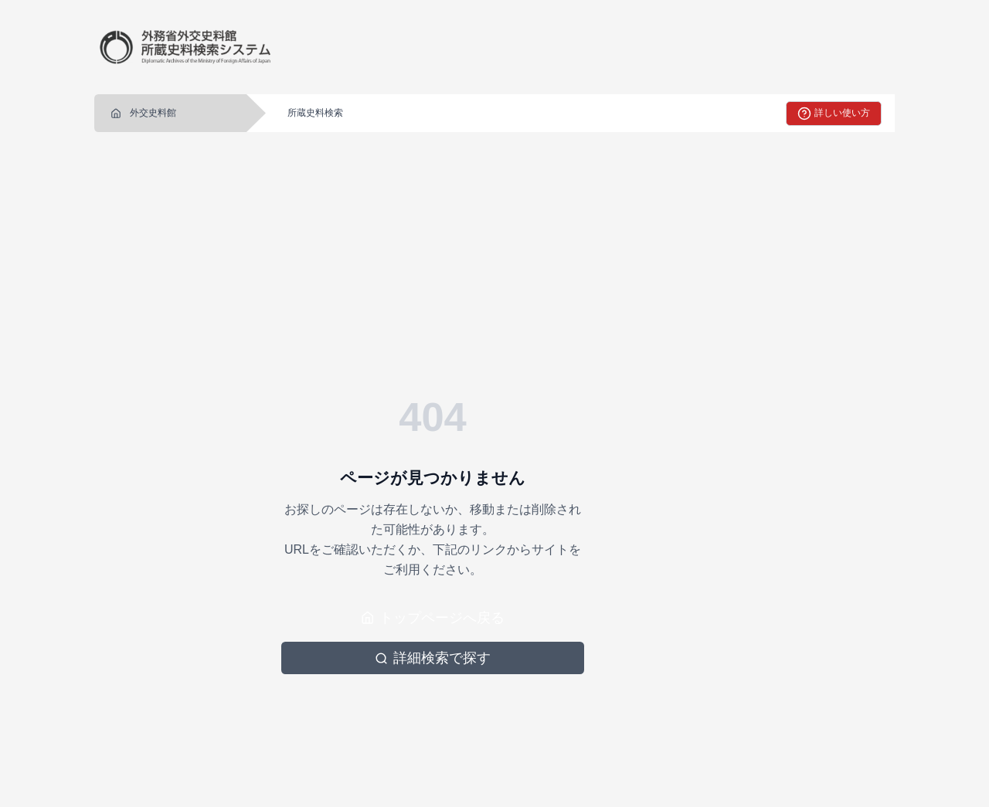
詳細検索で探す (433, 658)
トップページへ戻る (433, 618)
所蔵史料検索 (315, 112)
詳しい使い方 (833, 113)
